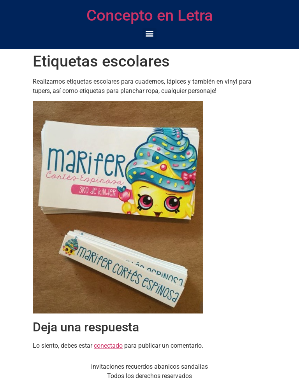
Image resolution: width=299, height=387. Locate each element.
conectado (108, 345)
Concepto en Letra (149, 15)
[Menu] (149, 34)
